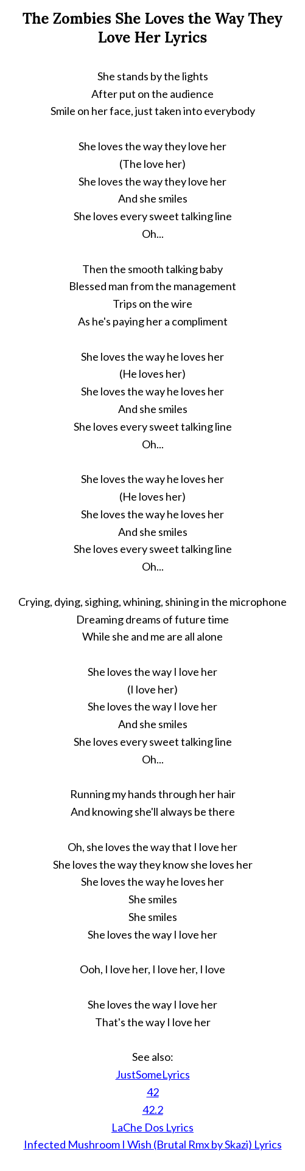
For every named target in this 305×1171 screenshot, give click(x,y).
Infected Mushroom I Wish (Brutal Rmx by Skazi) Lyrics (153, 1144)
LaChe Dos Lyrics (152, 1127)
